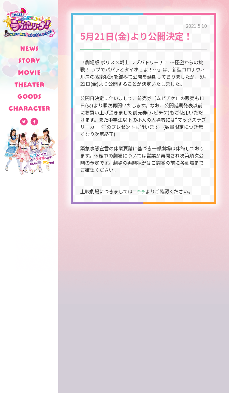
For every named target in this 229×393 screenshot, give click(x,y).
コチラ (140, 191)
